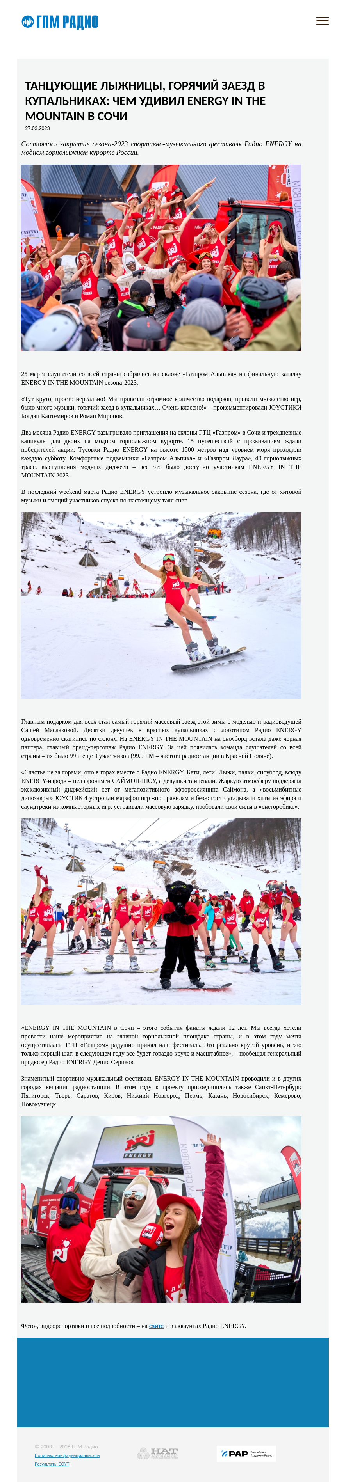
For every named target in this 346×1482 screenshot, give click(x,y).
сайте (156, 1325)
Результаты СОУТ (52, 1464)
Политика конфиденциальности (67, 1455)
